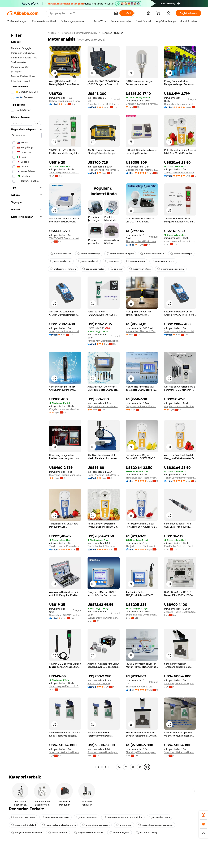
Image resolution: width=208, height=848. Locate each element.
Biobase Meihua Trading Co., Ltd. (142, 169)
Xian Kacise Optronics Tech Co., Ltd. (180, 546)
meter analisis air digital (120, 253)
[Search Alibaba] (80, 13)
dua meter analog (146, 832)
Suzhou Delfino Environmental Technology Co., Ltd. (104, 617)
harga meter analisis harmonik (59, 825)
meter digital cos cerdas (96, 825)
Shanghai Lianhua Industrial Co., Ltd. (65, 331)
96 (119, 767)
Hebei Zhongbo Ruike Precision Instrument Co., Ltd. (65, 101)
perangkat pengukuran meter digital (122, 817)
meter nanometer (86, 817)
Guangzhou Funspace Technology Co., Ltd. (180, 104)
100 (147, 767)
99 (140, 767)
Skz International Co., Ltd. (139, 686)
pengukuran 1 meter (163, 261)
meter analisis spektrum (170, 269)
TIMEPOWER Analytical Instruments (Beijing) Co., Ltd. (65, 238)
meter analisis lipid (181, 253)
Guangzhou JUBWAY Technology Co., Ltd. (65, 615)
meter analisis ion (60, 253)
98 (133, 767)
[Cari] (126, 13)
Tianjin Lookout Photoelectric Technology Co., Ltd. (180, 172)
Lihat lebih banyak (20, 81)
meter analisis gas (60, 261)
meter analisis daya (88, 253)
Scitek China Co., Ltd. (99, 683)
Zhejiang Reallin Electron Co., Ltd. (180, 611)
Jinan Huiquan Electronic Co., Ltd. (65, 172)
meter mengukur (119, 832)
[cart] (159, 13)
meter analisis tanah (152, 253)
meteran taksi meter (23, 817)
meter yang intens (140, 269)
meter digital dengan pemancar (155, 825)
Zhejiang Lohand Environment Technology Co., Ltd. (142, 241)
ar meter (117, 269)
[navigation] (26, 400)
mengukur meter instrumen (26, 832)
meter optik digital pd (23, 825)
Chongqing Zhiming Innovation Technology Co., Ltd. (142, 103)
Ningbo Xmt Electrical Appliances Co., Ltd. (104, 340)
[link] (203, 815)
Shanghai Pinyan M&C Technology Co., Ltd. (104, 104)
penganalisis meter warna (88, 832)
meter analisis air (88, 261)
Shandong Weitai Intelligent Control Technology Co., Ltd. (180, 683)
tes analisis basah (159, 817)
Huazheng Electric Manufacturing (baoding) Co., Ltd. (65, 474)
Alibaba (52, 32)
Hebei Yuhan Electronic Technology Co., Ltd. (142, 331)
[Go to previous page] (98, 767)
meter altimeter (58, 832)
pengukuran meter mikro (55, 817)
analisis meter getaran (63, 269)
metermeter (124, 825)
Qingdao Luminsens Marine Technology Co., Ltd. (65, 409)
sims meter (112, 261)
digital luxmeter (135, 261)
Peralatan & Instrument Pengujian (79, 32)
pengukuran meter (93, 269)
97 (126, 767)
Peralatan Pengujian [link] (112, 32)
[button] (116, 13)
